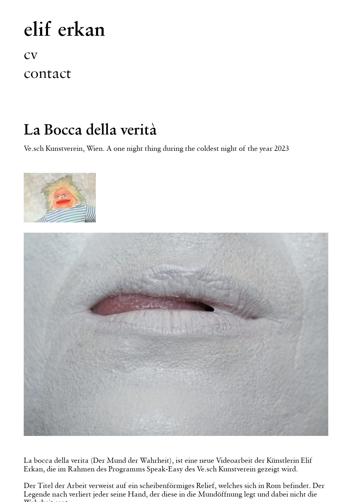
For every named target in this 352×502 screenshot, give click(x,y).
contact (47, 72)
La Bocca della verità (90, 129)
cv (31, 53)
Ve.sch (34, 148)
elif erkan (64, 29)
